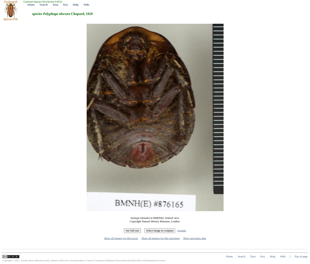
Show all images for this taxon (121, 238)
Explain (181, 230)
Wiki (86, 4)
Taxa (55, 4)
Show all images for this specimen (160, 238)
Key (65, 4)
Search (44, 4)
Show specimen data (194, 238)
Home (31, 4)
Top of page (301, 256)
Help (76, 4)
